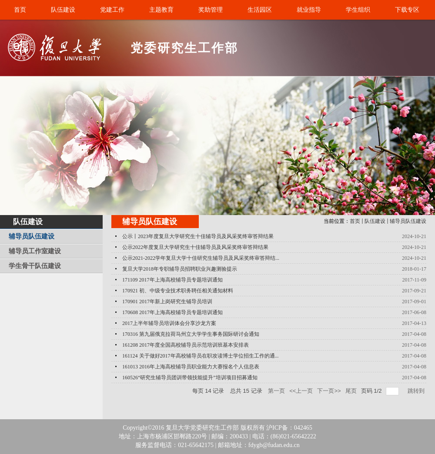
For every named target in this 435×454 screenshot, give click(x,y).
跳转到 (417, 391)
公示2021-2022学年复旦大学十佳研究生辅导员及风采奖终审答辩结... (200, 258)
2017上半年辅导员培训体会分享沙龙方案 (169, 323)
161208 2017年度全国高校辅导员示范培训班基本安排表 (185, 345)
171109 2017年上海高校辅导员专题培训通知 (172, 280)
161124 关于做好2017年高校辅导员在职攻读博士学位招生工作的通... (200, 356)
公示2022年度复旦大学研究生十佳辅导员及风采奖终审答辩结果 (195, 247)
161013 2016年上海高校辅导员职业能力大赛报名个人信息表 (190, 367)
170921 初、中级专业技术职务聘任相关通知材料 (177, 291)
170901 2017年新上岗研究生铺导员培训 (167, 301)
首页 (355, 221)
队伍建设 (375, 221)
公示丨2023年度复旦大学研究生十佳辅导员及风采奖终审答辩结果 (198, 236)
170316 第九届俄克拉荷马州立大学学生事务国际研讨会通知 (190, 334)
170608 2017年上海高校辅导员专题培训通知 (172, 312)
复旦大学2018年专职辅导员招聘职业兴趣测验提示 (179, 269)
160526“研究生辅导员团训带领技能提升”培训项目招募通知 (190, 377)
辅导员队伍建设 (408, 221)
